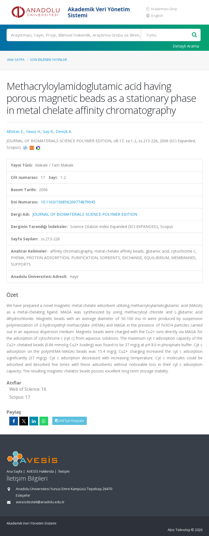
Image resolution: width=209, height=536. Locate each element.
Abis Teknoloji (179, 530)
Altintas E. (15, 131)
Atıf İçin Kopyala (69, 420)
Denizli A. (64, 131)
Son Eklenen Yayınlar (48, 59)
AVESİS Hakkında (40, 471)
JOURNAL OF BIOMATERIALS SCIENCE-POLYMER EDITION (84, 214)
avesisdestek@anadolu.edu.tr (40, 502)
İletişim (64, 471)
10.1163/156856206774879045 (68, 202)
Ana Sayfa (15, 59)
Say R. (48, 131)
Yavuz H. (33, 131)
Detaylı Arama (186, 46)
